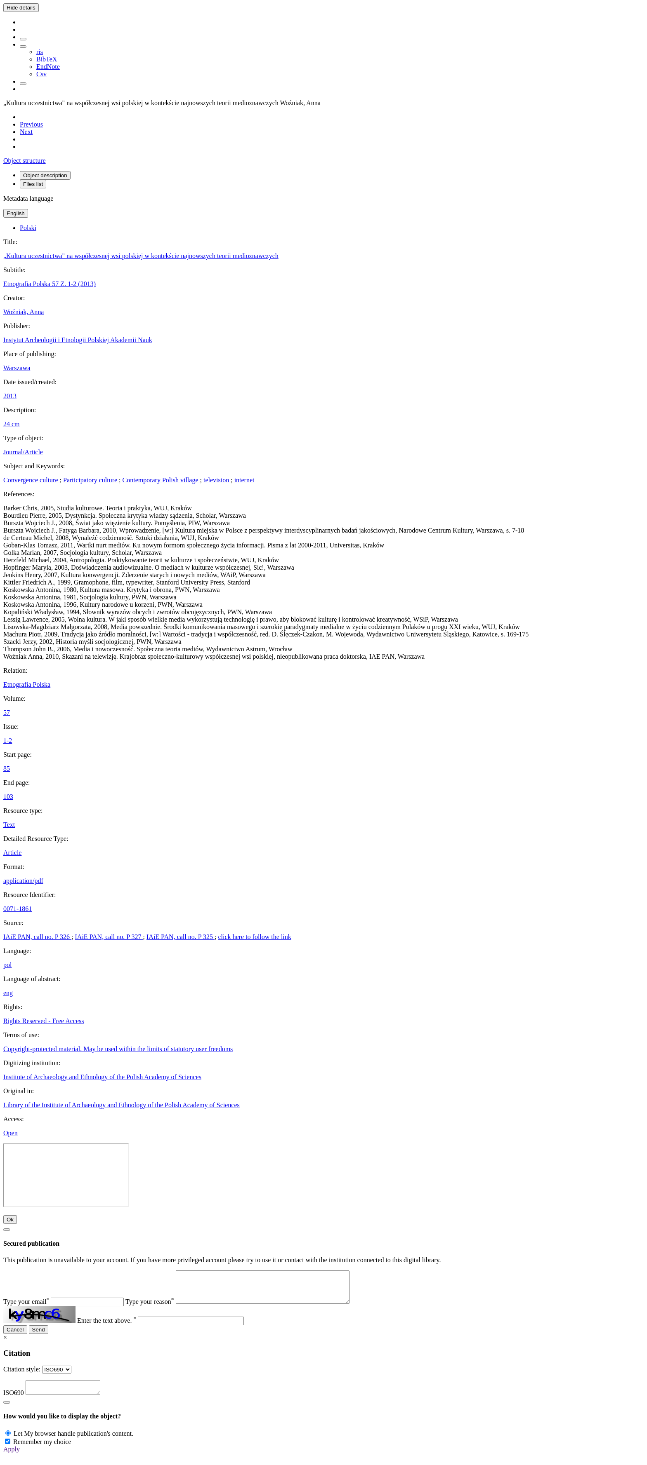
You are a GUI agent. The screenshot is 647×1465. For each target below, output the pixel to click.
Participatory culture (91, 480)
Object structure (24, 160)
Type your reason (149, 1307)
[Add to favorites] (23, 39)
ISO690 (13, 1401)
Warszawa (16, 367)
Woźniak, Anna (23, 311)
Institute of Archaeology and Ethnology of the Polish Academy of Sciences (102, 1076)
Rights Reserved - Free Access (43, 1020)
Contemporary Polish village (161, 480)
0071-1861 (17, 908)
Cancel (15, 1336)
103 (8, 796)
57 (6, 712)
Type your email (26, 1307)
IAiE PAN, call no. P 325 (180, 936)
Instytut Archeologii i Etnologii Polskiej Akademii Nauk (77, 339)
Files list (33, 184)
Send (38, 1336)
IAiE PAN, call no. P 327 (109, 936)
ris (39, 51)
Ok (10, 1219)
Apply (11, 1457)
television (217, 480)
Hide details (21, 8)
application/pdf (23, 880)
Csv (41, 73)
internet (244, 480)
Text (9, 824)
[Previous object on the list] (31, 124)
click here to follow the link (254, 936)
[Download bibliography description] (23, 46)
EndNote (48, 66)
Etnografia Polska (26, 684)
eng (8, 992)
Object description (45, 175)
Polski (28, 227)
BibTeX (46, 59)
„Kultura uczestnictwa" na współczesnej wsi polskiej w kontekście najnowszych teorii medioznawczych (141, 255)
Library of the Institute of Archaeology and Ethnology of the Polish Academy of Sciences (121, 1104)
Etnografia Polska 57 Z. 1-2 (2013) (49, 283)
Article (12, 852)
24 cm (11, 423)
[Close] (6, 1229)
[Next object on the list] (26, 131)
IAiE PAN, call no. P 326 (37, 936)
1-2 (7, 740)
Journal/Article (23, 451)
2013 (10, 395)
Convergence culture (31, 480)
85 (6, 768)
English (16, 213)
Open (10, 1132)
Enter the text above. (106, 1326)
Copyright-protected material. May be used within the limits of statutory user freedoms (118, 1048)
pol (7, 964)
